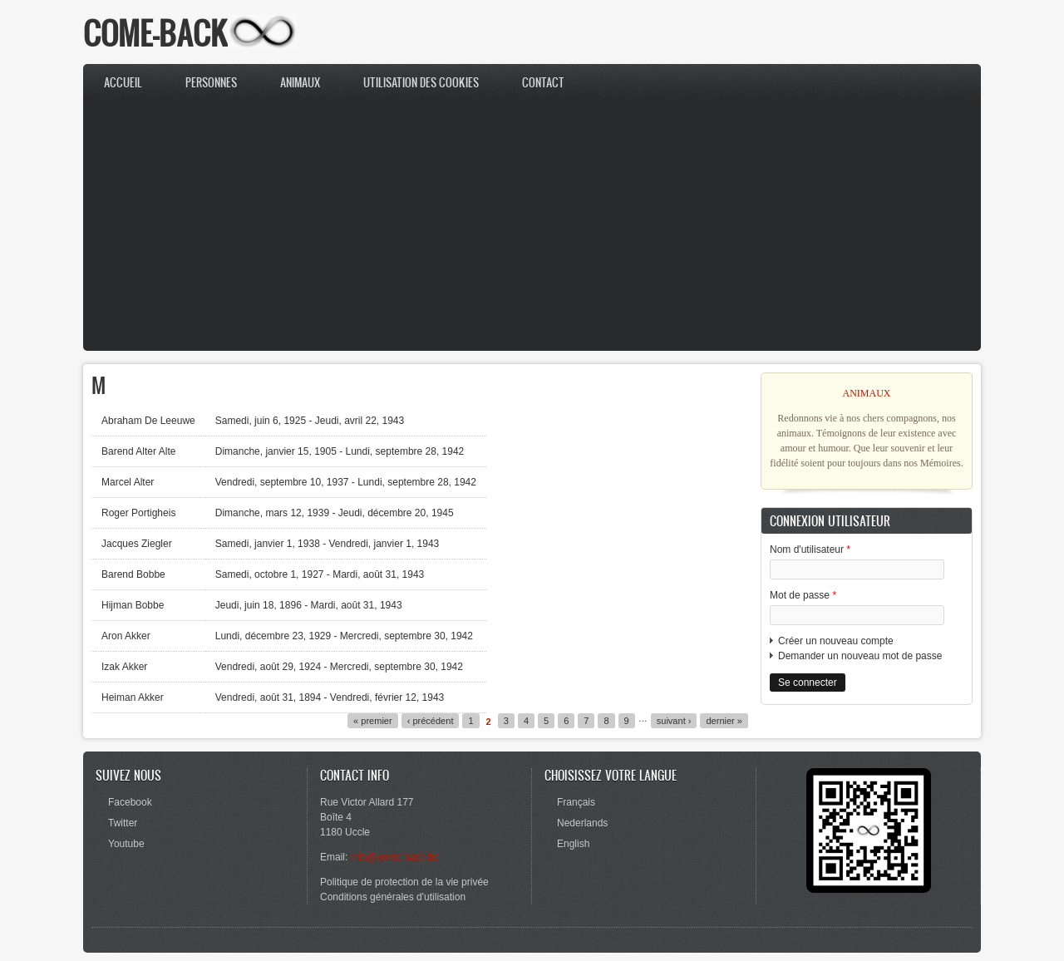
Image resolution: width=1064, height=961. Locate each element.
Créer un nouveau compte (836, 641)
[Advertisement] (532, 226)
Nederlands (582, 823)
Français (576, 802)
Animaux (300, 83)
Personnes (211, 83)
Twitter (122, 823)
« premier (372, 721)
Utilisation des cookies (421, 83)
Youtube (126, 844)
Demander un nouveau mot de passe (860, 656)
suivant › (674, 721)
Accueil (123, 83)
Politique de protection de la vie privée (404, 882)
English (573, 844)
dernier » (724, 721)
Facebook (130, 802)
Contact (543, 83)
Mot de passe (803, 595)
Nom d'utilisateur (810, 549)
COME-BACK (155, 33)
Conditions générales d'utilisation (393, 897)
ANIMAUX (867, 393)
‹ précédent (430, 721)
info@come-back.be (395, 857)
